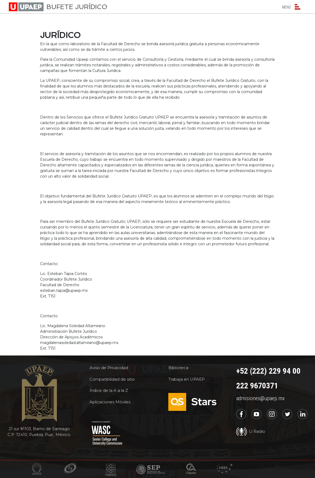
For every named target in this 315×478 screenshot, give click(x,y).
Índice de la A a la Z (109, 390)
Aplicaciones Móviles (110, 401)
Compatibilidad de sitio (112, 379)
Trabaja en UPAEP (186, 379)
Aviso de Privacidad (109, 367)
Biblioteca (178, 367)
